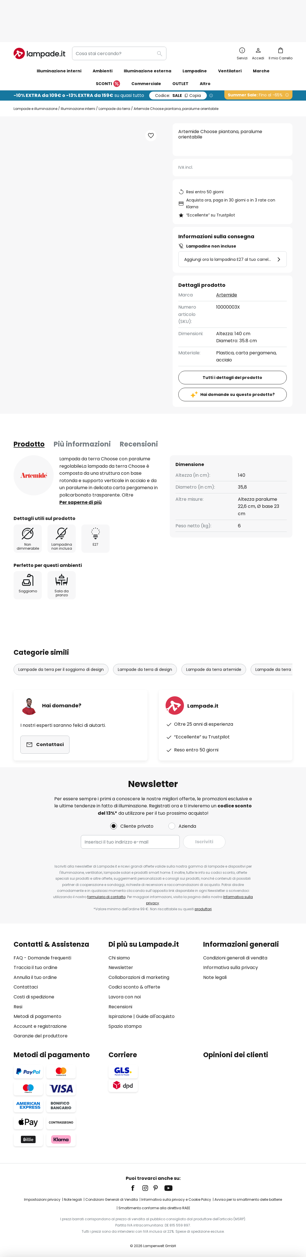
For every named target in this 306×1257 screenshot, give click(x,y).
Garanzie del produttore (41, 1033)
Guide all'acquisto (155, 1013)
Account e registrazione (40, 1023)
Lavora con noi (124, 993)
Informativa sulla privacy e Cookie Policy (176, 1196)
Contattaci (26, 984)
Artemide (226, 259)
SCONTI (108, 48)
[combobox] (119, 18)
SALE (178, 60)
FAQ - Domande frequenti (42, 954)
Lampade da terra (114, 73)
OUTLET (180, 48)
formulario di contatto (106, 893)
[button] (151, 100)
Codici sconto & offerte (134, 984)
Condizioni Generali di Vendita (111, 1196)
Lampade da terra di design (145, 634)
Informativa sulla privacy (230, 964)
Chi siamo (119, 954)
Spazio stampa (125, 1023)
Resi (18, 1003)
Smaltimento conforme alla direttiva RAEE (154, 1204)
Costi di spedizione (34, 993)
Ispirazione (120, 1013)
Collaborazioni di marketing (138, 974)
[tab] (29, 409)
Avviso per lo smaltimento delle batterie (248, 1196)
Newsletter (120, 964)
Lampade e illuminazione (35, 73)
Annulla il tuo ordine (35, 974)
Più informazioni (82, 408)
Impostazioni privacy (42, 1196)
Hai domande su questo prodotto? (237, 359)
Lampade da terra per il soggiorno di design (61, 634)
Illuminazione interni (78, 73)
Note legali (215, 974)
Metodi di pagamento (37, 1013)
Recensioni (139, 408)
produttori (203, 905)
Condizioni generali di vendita (235, 954)
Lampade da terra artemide (213, 634)
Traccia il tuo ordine (35, 964)
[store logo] (39, 18)
